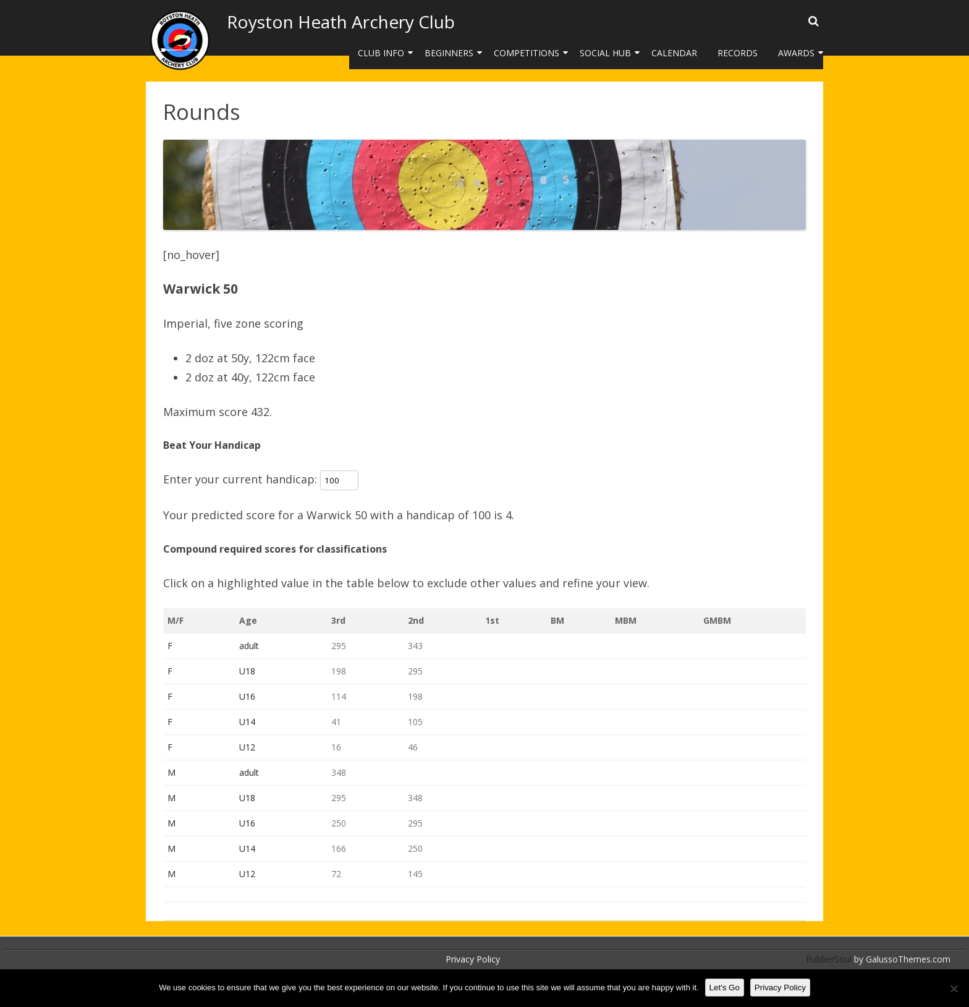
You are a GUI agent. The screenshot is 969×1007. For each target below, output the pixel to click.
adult (249, 646)
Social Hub (605, 53)
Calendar (674, 53)
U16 (247, 696)
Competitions (526, 53)
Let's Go (724, 987)
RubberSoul (829, 959)
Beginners (449, 53)
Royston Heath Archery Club (341, 22)
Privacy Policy (473, 959)
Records (737, 53)
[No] (953, 988)
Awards (796, 53)
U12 (247, 747)
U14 (247, 722)
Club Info (381, 53)
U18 (247, 671)
